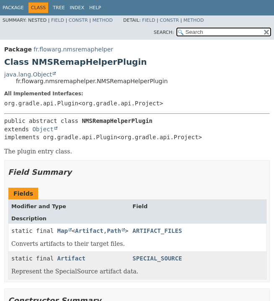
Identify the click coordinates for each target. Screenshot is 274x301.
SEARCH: (164, 32)
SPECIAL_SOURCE (157, 258)
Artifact (89, 230)
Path (114, 230)
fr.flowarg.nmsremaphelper (73, 49)
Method (102, 20)
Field (57, 20)
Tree (59, 7)
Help (95, 7)
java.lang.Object (28, 74)
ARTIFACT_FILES (157, 230)
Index (77, 7)
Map (62, 230)
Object (43, 129)
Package (13, 7)
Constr (78, 20)
